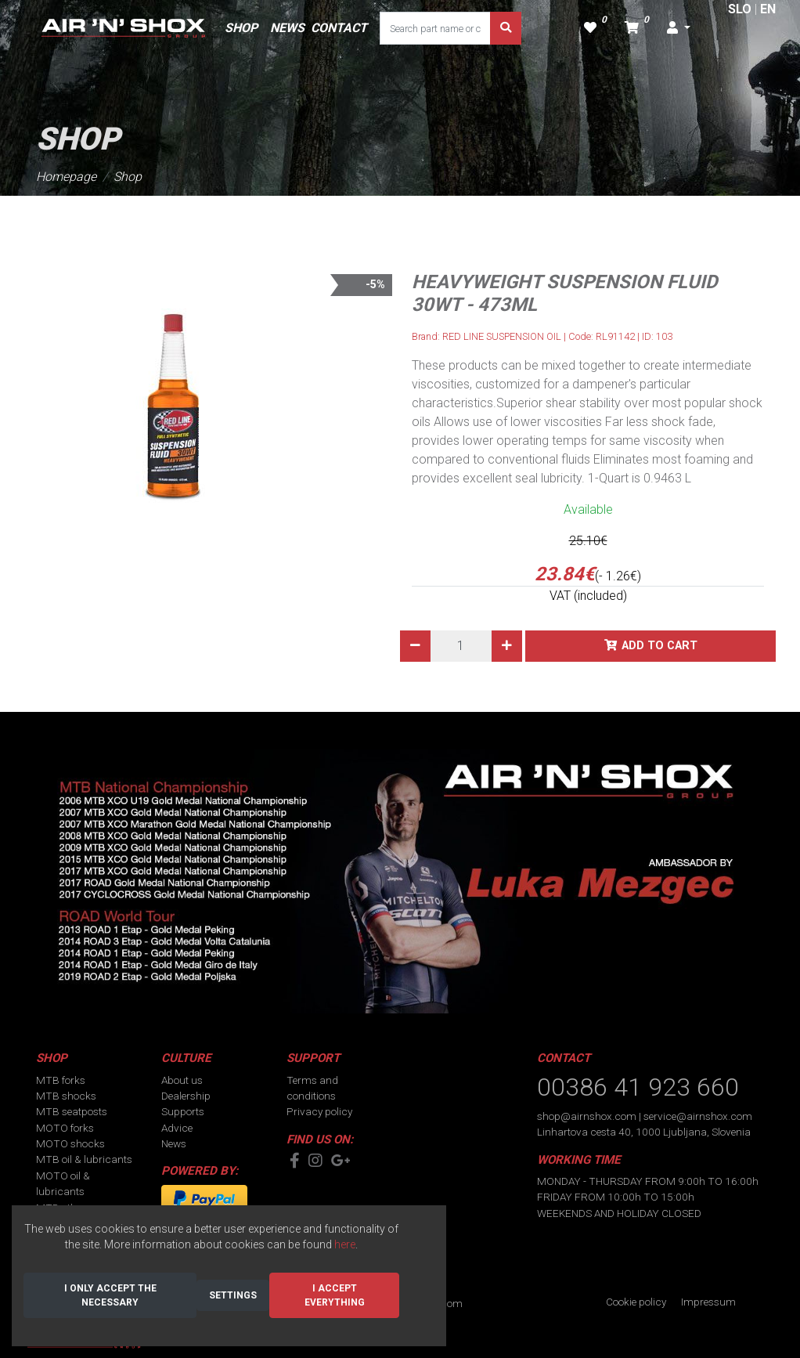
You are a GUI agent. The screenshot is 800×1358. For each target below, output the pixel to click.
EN (768, 9)
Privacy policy (319, 1111)
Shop (128, 176)
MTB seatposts (71, 1111)
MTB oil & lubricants (84, 1159)
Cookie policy (636, 1301)
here (344, 1244)
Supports (182, 1111)
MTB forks (60, 1080)
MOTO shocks (70, 1143)
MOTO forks (65, 1127)
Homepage (66, 176)
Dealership (186, 1095)
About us (182, 1080)
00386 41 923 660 (638, 1087)
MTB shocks (66, 1095)
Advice (177, 1127)
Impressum (708, 1301)
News (173, 1143)
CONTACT (339, 27)
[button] (678, 28)
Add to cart (659, 645)
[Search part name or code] (435, 28)
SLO (739, 9)
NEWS (287, 27)
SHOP (241, 27)
